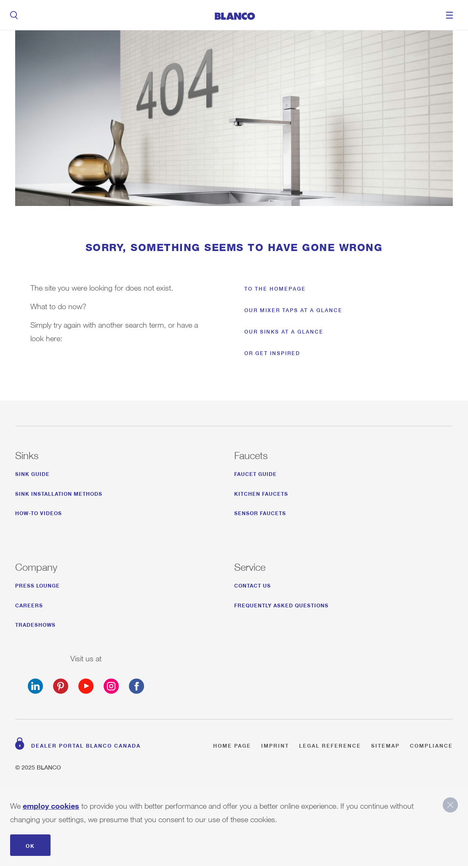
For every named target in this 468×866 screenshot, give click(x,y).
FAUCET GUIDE (255, 472)
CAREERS (29, 604)
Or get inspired (272, 353)
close (450, 805)
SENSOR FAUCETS (260, 512)
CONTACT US (252, 584)
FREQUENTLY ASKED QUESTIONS (281, 604)
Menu (449, 15)
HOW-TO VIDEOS (38, 512)
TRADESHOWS (35, 623)
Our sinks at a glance (284, 332)
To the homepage (275, 289)
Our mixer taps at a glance (293, 310)
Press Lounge (37, 584)
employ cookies (51, 804)
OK (30, 844)
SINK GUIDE (32, 472)
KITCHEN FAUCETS (261, 492)
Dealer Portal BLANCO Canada (86, 744)
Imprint (275, 744)
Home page (232, 744)
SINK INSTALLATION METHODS (58, 492)
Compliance (431, 744)
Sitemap (385, 744)
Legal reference (330, 744)
